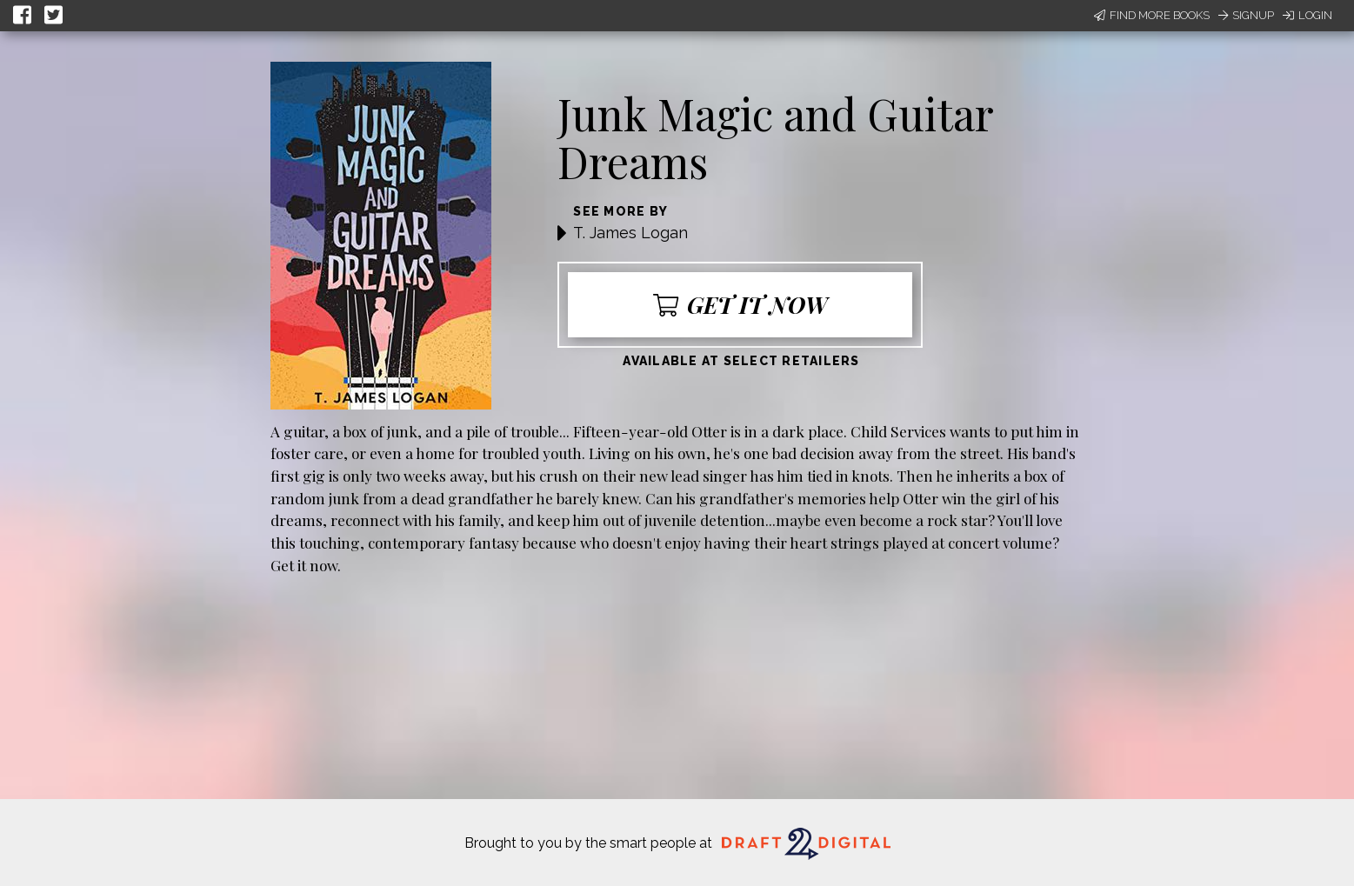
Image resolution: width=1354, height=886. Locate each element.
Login (1307, 15)
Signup (1246, 15)
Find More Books (1152, 15)
